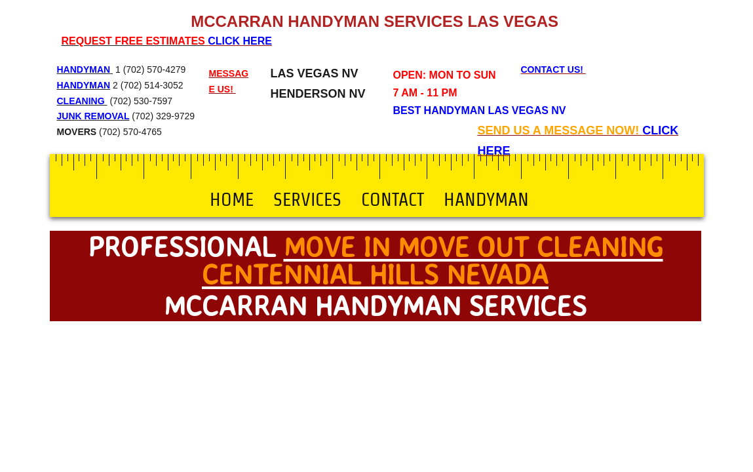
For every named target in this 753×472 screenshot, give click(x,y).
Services (307, 199)
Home (232, 199)
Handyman (486, 199)
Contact (392, 199)
